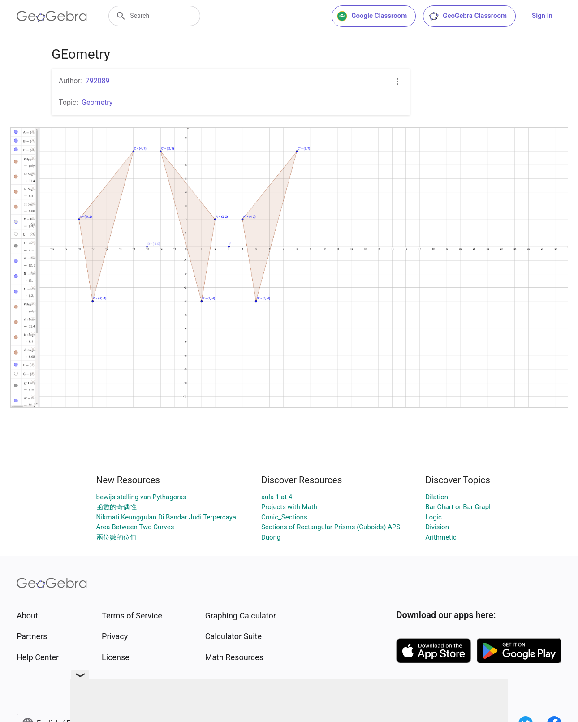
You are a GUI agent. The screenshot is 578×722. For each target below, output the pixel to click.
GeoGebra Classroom (467, 16)
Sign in (542, 16)
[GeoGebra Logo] (52, 16)
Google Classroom (372, 16)
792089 (98, 81)
